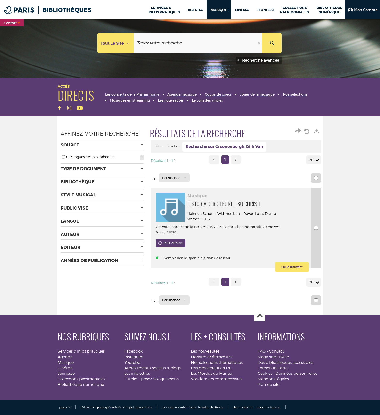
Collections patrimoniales (81, 379)
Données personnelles (296, 373)
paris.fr (64, 407)
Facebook (133, 351)
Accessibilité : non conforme (256, 407)
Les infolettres (137, 373)
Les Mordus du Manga (211, 373)
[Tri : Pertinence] (174, 177)
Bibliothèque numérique (81, 384)
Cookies (265, 373)
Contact (276, 351)
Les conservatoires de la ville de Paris (192, 407)
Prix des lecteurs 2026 (211, 368)
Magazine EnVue (273, 357)
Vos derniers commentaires (216, 379)
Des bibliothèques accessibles (285, 362)
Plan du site (268, 384)
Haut (259, 316)
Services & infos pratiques (81, 351)
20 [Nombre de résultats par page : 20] (312, 160)
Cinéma (65, 368)
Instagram (134, 357)
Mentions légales (273, 379)
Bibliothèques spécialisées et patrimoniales (116, 407)
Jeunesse (66, 373)
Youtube (132, 362)
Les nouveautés (205, 351)
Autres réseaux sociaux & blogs (152, 368)
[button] (362, 9)
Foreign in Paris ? (273, 368)
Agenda (65, 357)
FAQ (262, 351)
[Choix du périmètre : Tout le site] (115, 43)
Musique (66, 362)
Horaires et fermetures (211, 357)
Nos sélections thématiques (217, 362)
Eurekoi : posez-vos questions (151, 379)
